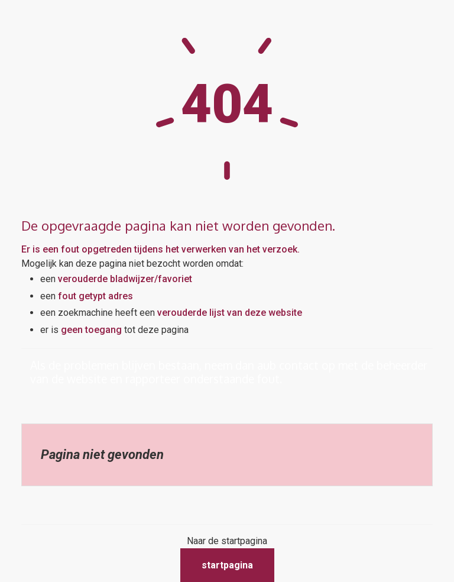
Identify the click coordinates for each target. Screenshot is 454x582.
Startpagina (227, 565)
